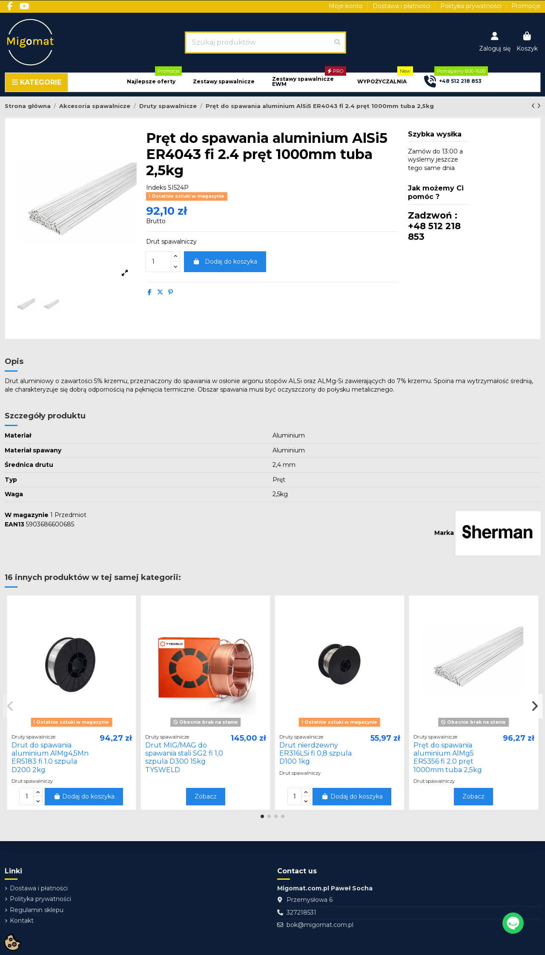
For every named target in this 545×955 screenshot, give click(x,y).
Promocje (526, 6)
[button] (151, 82)
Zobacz (206, 796)
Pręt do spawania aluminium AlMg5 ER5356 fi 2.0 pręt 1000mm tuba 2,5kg (447, 757)
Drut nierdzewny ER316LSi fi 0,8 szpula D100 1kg (315, 753)
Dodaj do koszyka (225, 261)
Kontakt (22, 920)
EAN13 (14, 524)
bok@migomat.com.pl (320, 925)
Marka (444, 533)
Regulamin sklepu (36, 910)
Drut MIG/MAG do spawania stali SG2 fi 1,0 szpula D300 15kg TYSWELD (184, 757)
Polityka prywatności (471, 6)
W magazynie (27, 515)
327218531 (301, 912)
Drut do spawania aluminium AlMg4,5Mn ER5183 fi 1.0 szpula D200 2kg (50, 757)
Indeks (156, 187)
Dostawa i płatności (402, 6)
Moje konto (346, 6)
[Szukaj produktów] (337, 42)
